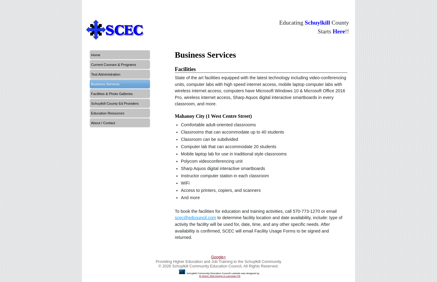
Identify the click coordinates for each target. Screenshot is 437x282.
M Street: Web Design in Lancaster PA (219, 276)
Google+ (218, 257)
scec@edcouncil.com (195, 217)
